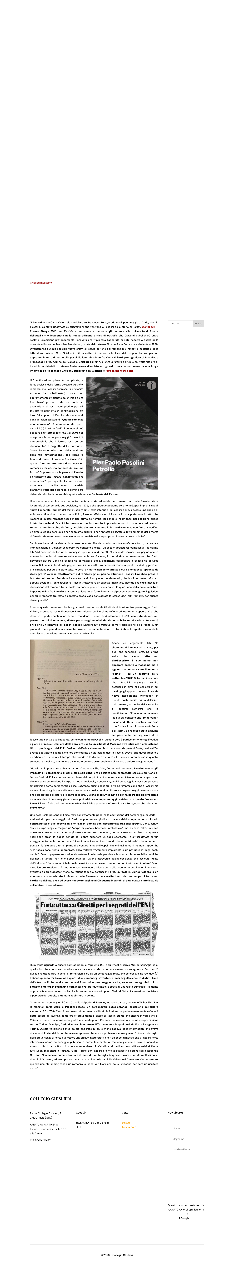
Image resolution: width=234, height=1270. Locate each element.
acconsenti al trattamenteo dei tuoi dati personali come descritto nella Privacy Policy (186, 1172)
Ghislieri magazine (41, 282)
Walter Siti (148, 327)
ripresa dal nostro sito (119, 370)
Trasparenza (129, 1127)
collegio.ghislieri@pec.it (95, 1127)
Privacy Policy (130, 1131)
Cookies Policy (130, 1135)
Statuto (126, 1122)
